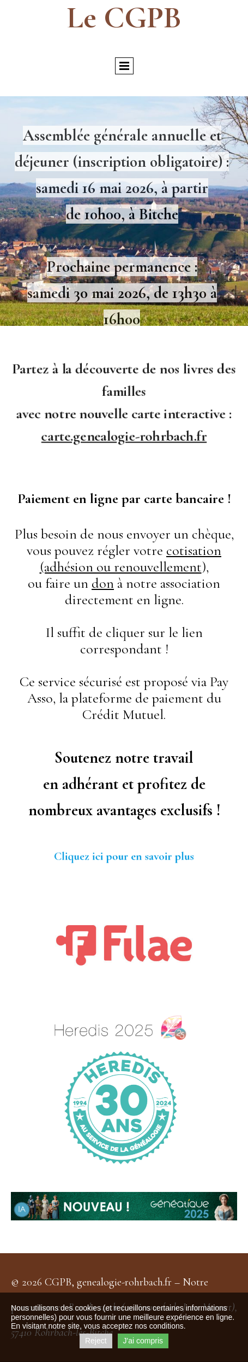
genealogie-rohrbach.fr (124, 1282)
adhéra (83, 783)
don (103, 583)
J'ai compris (143, 1340)
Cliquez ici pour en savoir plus (123, 856)
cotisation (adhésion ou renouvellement (131, 558)
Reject (96, 1340)
